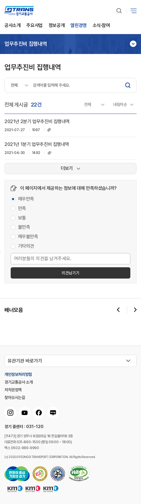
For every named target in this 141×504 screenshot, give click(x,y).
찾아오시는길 (14, 397)
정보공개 (57, 25)
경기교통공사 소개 (18, 382)
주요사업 (34, 25)
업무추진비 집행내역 (25, 44)
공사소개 (12, 25)
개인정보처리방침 (18, 374)
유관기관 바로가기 (25, 361)
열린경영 (78, 25)
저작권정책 (13, 389)
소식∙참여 (101, 25)
